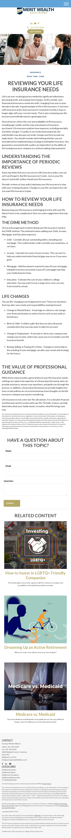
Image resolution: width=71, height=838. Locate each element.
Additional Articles (9, 770)
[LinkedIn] (31, 23)
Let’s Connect (35, 32)
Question (8, 481)
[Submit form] (12, 503)
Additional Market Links (11, 777)
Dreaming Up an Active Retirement (35, 647)
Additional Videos (9, 772)
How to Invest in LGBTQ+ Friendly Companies (35, 575)
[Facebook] (38, 23)
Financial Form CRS (10, 780)
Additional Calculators (10, 775)
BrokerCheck (46, 783)
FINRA (36, 815)
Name (8, 451)
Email (8, 466)
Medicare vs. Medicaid (35, 714)
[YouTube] (35, 23)
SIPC (39, 815)
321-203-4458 (35, 27)
